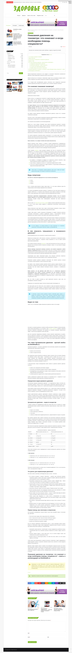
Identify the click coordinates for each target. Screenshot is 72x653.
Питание (18, 15)
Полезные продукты (11, 66)
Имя (29, 633)
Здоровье (23, 15)
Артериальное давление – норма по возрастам (38, 65)
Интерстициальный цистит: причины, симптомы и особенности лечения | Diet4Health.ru (28, 2)
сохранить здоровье (52, 328)
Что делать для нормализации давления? (37, 66)
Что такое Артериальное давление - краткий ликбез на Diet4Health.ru (40, 62)
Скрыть (50, 54)
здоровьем (43, 243)
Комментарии (21, 25)
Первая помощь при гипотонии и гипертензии (38, 67)
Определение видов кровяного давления (37, 63)
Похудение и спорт (40, 15)
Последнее (15, 25)
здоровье (36, 150)
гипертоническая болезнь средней (41, 202)
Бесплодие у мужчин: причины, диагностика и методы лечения (58, 609)
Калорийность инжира (17, 29)
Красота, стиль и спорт (31, 15)
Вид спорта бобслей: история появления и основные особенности (17, 42)
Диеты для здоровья (11, 65)
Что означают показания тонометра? (35, 56)
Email (29, 637)
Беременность (10, 55)
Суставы (9, 60)
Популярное (8, 25)
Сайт (48, 637)
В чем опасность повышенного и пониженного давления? (38, 59)
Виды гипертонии (31, 58)
